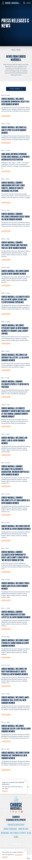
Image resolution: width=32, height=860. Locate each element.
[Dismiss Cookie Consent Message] (25, 850)
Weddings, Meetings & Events (13, 832)
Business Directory (16, 824)
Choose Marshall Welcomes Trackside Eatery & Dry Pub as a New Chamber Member (16, 728)
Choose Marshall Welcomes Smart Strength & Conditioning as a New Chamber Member (15, 643)
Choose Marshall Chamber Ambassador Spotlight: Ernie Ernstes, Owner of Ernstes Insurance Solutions (13, 186)
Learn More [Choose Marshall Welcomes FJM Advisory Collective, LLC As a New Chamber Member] (5, 370)
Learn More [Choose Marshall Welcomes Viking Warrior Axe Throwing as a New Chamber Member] (5, 769)
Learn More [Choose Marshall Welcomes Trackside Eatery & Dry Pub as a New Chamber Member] (5, 741)
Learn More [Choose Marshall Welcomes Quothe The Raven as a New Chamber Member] (5, 540)
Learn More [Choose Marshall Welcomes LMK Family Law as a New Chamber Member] (5, 455)
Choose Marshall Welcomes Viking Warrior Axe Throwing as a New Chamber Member (15, 755)
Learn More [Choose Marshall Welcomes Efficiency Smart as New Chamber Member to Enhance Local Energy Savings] (5, 343)
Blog (29, 832)
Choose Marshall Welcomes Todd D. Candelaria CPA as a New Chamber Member (15, 586)
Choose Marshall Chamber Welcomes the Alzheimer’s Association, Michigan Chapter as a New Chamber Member (15, 470)
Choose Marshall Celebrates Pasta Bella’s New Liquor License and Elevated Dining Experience (15, 299)
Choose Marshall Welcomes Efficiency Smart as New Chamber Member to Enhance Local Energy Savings (14, 329)
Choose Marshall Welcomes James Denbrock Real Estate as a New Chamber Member (15, 700)
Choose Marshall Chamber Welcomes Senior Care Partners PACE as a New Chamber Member (14, 245)
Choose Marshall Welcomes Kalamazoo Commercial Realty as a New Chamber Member (15, 101)
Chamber (16, 816)
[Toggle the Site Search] (24, 3)
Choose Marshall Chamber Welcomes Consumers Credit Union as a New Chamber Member (15, 216)
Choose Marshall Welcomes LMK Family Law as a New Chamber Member (14, 440)
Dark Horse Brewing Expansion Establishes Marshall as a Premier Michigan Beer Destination (15, 157)
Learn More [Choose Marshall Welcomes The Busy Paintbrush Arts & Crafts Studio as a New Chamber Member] (5, 686)
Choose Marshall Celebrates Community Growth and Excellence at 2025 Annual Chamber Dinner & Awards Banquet (15, 412)
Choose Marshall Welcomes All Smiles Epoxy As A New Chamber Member (14, 130)
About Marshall (10, 828)
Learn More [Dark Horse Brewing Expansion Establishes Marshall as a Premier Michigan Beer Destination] (5, 171)
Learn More (18, 854)
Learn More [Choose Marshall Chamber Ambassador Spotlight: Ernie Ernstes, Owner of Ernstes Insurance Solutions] (5, 202)
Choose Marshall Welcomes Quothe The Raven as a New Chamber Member (15, 527)
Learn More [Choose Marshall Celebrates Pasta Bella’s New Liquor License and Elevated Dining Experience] (5, 314)
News (16, 837)
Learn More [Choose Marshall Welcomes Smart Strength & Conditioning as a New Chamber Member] (5, 657)
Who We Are (23, 828)
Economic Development (16, 819)
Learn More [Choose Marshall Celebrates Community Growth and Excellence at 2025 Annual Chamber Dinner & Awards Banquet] (5, 426)
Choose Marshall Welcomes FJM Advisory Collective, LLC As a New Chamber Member (15, 357)
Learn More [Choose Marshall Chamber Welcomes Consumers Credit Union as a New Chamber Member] (5, 231)
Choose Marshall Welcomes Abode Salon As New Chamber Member (15, 272)
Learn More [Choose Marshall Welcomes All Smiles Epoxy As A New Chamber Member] (5, 142)
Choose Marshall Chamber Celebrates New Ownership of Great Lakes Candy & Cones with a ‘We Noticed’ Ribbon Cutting (14, 556)
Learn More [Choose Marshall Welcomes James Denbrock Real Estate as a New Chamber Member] (5, 714)
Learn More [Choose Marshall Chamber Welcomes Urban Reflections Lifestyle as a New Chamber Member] (5, 629)
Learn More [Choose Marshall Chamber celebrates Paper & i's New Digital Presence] (5, 396)
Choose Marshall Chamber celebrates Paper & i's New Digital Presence (15, 384)
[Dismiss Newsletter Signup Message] (25, 781)
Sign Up (5, 791)
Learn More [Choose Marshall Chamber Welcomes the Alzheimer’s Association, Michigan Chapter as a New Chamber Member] (5, 486)
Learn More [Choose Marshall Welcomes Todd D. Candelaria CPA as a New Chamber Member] (5, 600)
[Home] (10, 2)
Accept (5, 857)
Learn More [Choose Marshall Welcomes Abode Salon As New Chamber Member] (5, 285)
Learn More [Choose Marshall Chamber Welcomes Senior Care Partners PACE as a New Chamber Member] (5, 259)
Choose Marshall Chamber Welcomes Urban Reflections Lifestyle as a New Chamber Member (15, 614)
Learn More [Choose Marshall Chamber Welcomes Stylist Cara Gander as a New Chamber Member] (5, 514)
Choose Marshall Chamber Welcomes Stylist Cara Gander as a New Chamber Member (15, 500)
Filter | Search (16, 89)
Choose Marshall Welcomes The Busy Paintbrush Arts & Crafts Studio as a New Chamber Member (14, 671)
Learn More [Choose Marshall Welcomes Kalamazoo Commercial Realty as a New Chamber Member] (5, 116)
